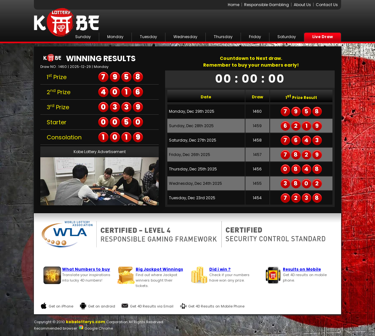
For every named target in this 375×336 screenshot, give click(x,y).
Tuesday (148, 36)
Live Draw (322, 36)
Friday (255, 36)
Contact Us (327, 4)
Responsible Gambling (266, 4)
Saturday (286, 36)
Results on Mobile (302, 269)
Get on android (101, 306)
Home (233, 4)
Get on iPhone (61, 306)
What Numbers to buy (86, 269)
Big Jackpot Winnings (159, 269)
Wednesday (185, 36)
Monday (115, 36)
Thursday (223, 36)
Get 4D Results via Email (151, 306)
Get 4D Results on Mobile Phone (216, 306)
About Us (302, 4)
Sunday (83, 36)
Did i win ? (220, 269)
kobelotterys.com (85, 321)
